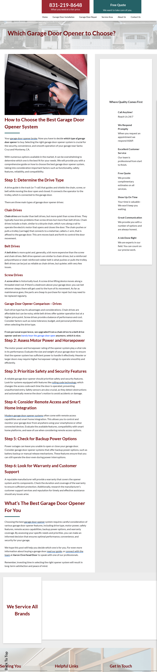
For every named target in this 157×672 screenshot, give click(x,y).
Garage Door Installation (63, 17)
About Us (122, 17)
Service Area (107, 17)
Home (45, 17)
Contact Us (136, 17)
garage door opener (34, 521)
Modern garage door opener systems (24, 415)
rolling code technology (64, 382)
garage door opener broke (23, 138)
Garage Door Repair (88, 17)
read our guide (54, 551)
